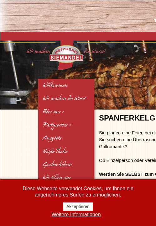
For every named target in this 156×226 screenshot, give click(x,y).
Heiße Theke (55, 151)
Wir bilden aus (56, 177)
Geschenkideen (57, 164)
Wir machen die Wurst (64, 98)
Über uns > (53, 111)
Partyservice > (57, 124)
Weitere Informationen (76, 214)
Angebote (52, 138)
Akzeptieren (78, 206)
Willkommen (55, 85)
